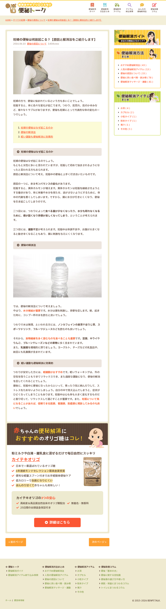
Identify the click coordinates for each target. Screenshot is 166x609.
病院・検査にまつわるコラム (115, 583)
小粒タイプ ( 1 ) (128, 116)
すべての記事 (19, 20)
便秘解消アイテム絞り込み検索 (23, 575)
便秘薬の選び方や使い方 (113, 579)
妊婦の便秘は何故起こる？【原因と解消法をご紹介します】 (75, 20)
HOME (8, 20)
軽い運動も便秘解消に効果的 (37, 137)
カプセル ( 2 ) (127, 112)
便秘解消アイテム (117, 10)
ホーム (8, 600)
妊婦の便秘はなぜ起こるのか (37, 128)
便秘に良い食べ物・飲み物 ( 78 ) (137, 77)
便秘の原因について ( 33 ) (133, 73)
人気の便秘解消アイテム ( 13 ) (135, 69)
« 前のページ (16, 542)
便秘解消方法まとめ (104, 10)
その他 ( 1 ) (126, 129)
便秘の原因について (36, 20)
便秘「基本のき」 (109, 571)
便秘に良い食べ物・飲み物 (58, 583)
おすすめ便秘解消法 (54, 571)
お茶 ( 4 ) (125, 108)
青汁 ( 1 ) (125, 125)
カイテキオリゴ (26, 459)
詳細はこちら (60, 522)
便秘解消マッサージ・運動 (58, 587)
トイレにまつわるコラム (113, 587)
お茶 (79, 571)
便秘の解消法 (28, 132)
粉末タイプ (82, 583)
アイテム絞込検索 (129, 10)
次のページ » (99, 542)
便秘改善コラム (154, 10)
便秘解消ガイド (92, 10)
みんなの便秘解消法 (142, 10)
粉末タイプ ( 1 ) (128, 120)
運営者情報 (19, 600)
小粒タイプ (82, 579)
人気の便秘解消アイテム (56, 575)
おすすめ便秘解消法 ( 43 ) (133, 65)
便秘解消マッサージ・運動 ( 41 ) (137, 82)
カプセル (81, 575)
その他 (80, 592)
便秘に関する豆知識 (111, 575)
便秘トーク (13, 566)
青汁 (79, 587)
